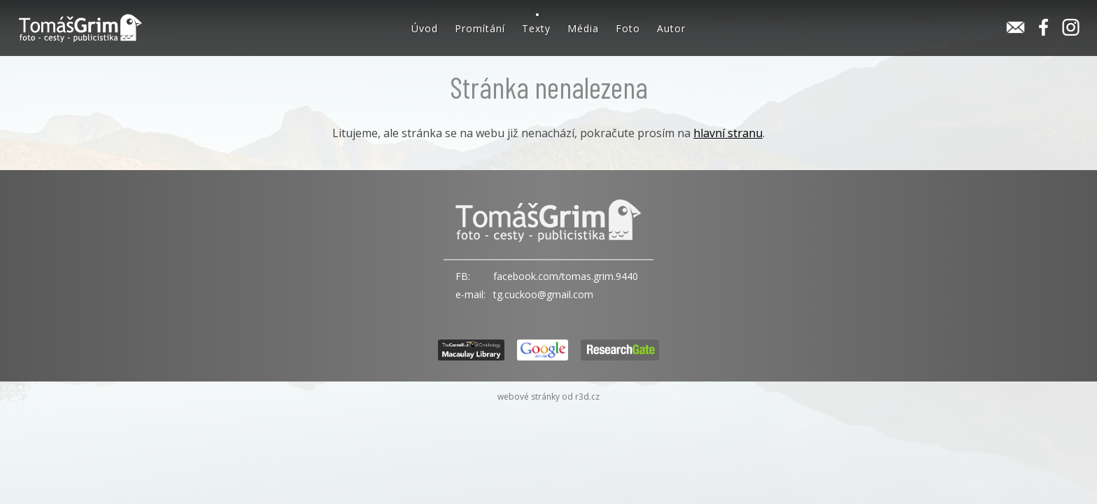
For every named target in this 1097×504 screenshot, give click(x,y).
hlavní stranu (728, 133)
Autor (671, 28)
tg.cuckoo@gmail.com (543, 294)
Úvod (424, 28)
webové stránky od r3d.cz (548, 396)
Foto (628, 28)
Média (583, 28)
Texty (536, 28)
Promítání (480, 28)
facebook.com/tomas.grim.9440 (565, 276)
